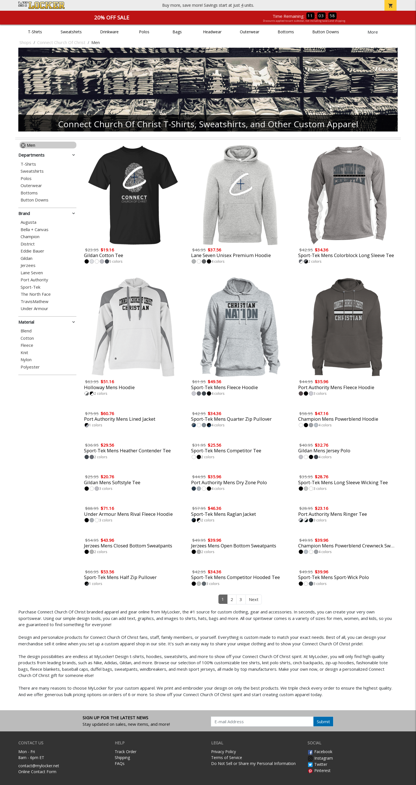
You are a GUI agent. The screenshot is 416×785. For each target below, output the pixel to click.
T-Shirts (35, 31)
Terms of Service (226, 757)
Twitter (317, 764)
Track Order (125, 751)
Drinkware (109, 31)
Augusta (28, 222)
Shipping (122, 757)
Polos (144, 31)
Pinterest (319, 770)
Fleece (27, 345)
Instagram (320, 758)
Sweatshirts (71, 31)
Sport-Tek (30, 287)
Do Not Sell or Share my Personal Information (253, 763)
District (28, 244)
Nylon (26, 359)
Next (253, 599)
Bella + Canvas (34, 229)
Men (28, 145)
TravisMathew (34, 301)
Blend (26, 330)
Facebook (319, 751)
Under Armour (34, 308)
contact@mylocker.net (38, 765)
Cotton (27, 338)
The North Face (36, 294)
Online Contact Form (37, 771)
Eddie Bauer (32, 251)
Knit (24, 352)
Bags (177, 31)
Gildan (26, 258)
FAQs (120, 763)
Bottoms (286, 31)
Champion (30, 236)
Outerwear (249, 31)
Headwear (212, 31)
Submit (323, 721)
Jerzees (28, 265)
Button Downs (325, 31)
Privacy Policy (223, 751)
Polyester (30, 367)
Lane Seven (32, 272)
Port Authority (34, 279)
